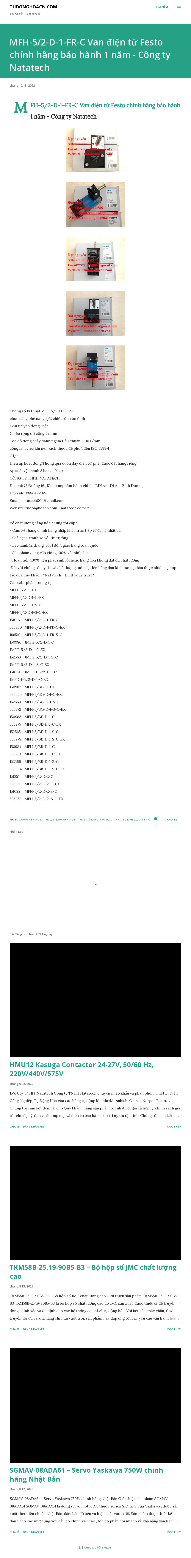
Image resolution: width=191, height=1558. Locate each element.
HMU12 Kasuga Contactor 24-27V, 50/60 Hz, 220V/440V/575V (82, 1069)
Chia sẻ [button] (172, 819)
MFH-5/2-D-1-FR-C (138, 819)
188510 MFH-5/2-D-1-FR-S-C (70, 819)
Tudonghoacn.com (33, 7)
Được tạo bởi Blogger (95, 1547)
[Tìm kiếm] (162, 6)
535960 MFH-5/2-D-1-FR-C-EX (107, 819)
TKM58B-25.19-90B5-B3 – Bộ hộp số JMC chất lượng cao (93, 1272)
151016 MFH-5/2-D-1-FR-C (35, 819)
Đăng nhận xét (34, 1126)
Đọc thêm (174, 1126)
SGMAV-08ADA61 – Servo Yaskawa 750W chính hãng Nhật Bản (86, 1475)
